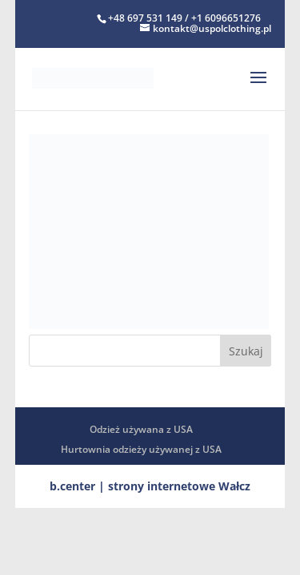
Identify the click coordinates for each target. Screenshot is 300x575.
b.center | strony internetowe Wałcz (150, 486)
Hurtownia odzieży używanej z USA (141, 449)
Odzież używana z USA (141, 429)
